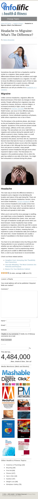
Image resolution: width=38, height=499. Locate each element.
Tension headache (23, 201)
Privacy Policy (31, 494)
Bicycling (9, 468)
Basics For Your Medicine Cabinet (17, 269)
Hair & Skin (10, 476)
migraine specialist (17, 108)
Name (3, 321)
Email (3, 325)
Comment (5, 289)
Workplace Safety (12, 484)
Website (4, 330)
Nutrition (9, 479)
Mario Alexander (8, 40)
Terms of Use (6, 495)
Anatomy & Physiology (14, 465)
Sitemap (14, 495)
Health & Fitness (18, 23)
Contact (19, 495)
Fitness (8, 473)
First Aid (9, 470)
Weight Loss (10, 481)
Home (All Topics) (6, 23)
